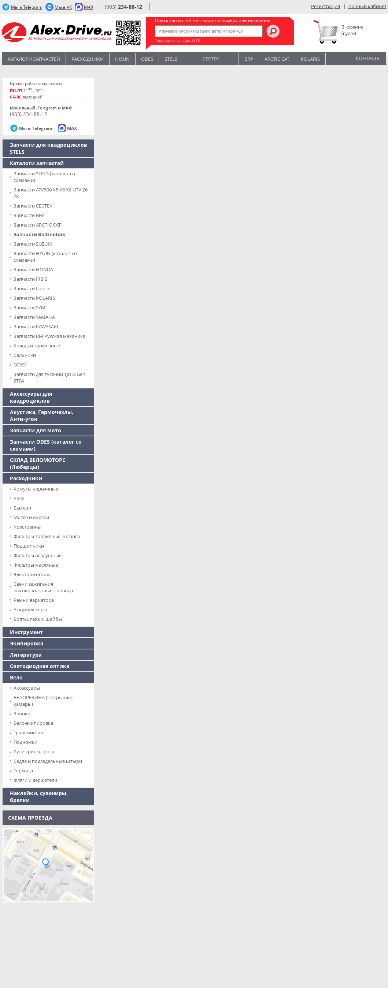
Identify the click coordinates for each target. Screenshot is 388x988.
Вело (16, 677)
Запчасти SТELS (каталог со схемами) (44, 176)
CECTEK (211, 58)
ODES (20, 364)
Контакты (368, 58)
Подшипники (29, 546)
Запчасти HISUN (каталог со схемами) (45, 256)
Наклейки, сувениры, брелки (39, 797)
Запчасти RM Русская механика (49, 336)
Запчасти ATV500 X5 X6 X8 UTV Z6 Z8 (51, 193)
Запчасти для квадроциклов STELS (48, 148)
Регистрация (325, 6)
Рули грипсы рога (34, 751)
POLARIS (310, 59)
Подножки (25, 742)
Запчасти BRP (29, 215)
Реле (19, 498)
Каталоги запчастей (34, 59)
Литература (25, 654)
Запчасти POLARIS (34, 298)
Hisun (122, 59)
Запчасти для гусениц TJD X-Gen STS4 (49, 377)
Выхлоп (22, 507)
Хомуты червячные (36, 488)
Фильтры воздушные (38, 555)
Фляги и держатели (35, 780)
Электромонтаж (32, 574)
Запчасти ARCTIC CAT (37, 224)
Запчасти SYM (29, 307)
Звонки (22, 713)
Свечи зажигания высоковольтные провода (43, 587)
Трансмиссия (28, 732)
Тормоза (23, 770)
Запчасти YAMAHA (34, 317)
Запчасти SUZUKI (33, 244)
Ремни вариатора (34, 600)
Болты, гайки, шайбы (38, 619)
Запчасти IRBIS (30, 279)
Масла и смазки (31, 517)
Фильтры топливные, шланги (47, 536)
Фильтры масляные (36, 565)
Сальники (25, 355)
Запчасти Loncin (32, 288)
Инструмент (26, 632)
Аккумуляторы (30, 609)
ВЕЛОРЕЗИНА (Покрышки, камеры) (44, 700)
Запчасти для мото (35, 430)
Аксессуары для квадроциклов (31, 397)
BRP (248, 59)
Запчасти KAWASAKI (36, 326)
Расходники (87, 59)
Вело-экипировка (33, 723)
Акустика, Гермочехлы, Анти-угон (41, 415)
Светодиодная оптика (39, 666)
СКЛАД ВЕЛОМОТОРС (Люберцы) (38, 463)
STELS (171, 59)
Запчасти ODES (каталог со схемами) (46, 445)
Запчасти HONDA (33, 269)
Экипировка (26, 643)
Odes (147, 59)
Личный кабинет (367, 6)
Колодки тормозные (37, 345)
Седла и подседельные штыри (48, 761)
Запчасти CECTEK (33, 205)
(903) (123, 6)
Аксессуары (27, 688)
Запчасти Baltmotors (39, 234)
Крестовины (27, 526)
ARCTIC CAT (277, 59)
